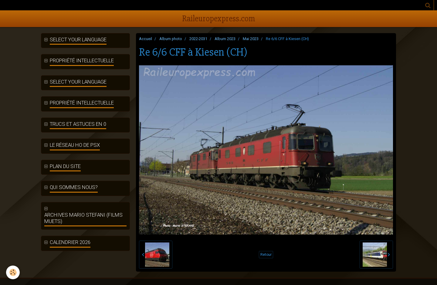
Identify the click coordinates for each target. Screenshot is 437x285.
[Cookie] (13, 272)
